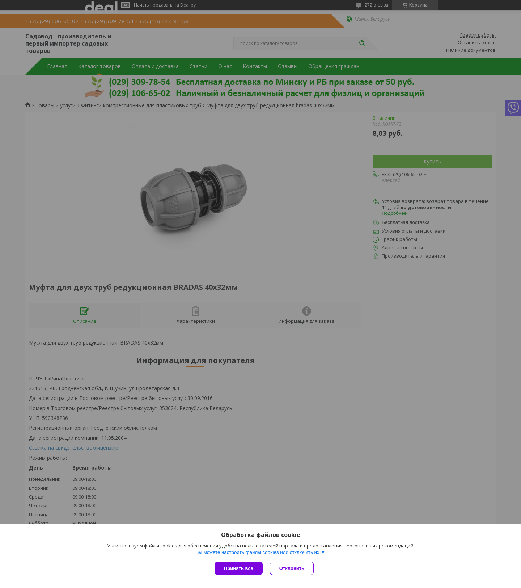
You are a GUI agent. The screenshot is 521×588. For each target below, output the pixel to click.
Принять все (238, 568)
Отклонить (291, 568)
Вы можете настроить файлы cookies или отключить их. (258, 552)
